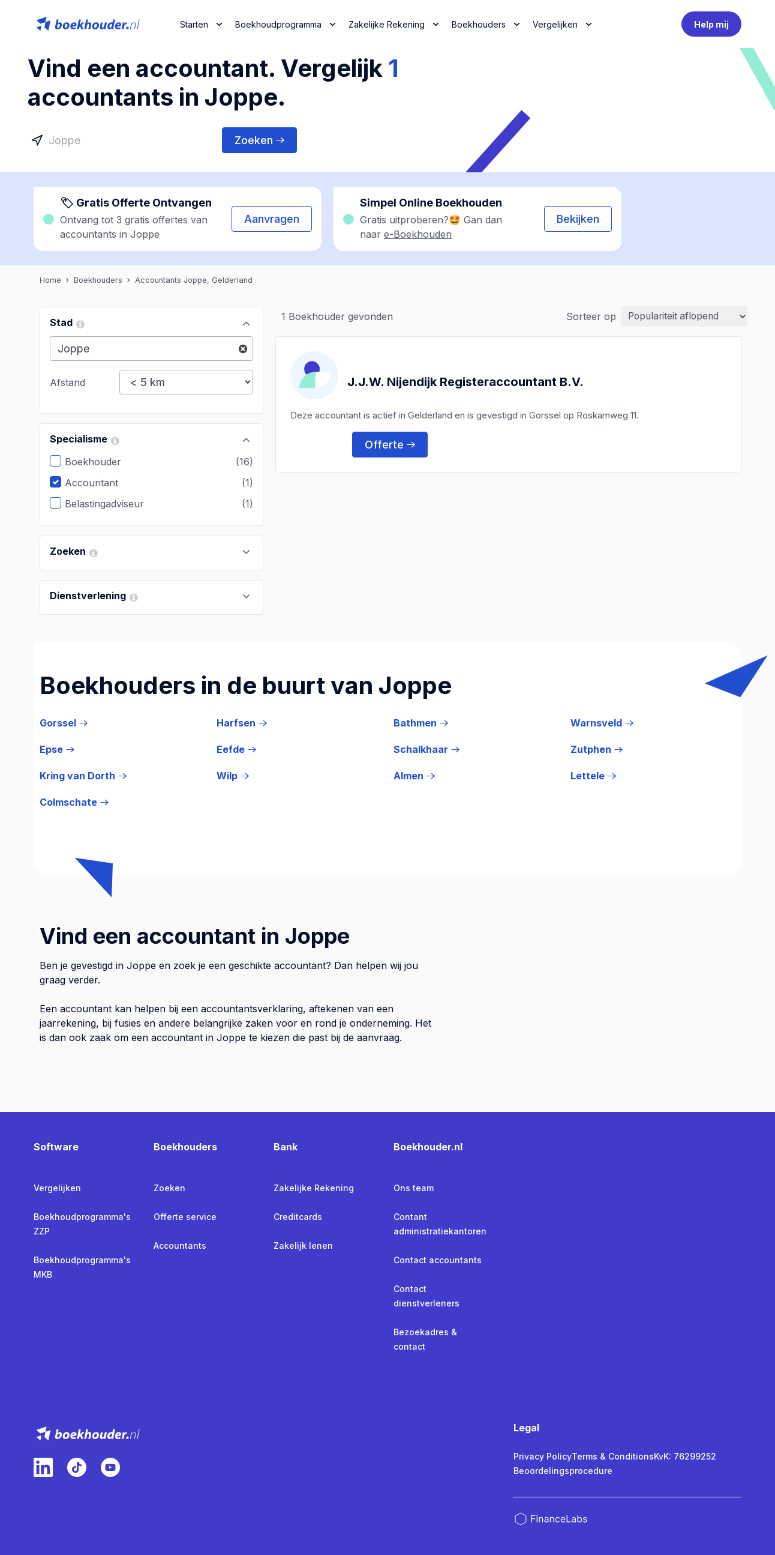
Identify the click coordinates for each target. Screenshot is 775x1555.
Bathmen (420, 723)
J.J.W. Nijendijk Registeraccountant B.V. (465, 381)
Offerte (390, 444)
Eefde (236, 749)
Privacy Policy (542, 1456)
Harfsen (242, 723)
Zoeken (259, 140)
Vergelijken (57, 1188)
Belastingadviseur (113, 504)
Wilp (233, 776)
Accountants (180, 1245)
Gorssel (64, 723)
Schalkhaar (426, 749)
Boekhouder (102, 461)
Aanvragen (271, 219)
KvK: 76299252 (685, 1456)
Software (56, 1147)
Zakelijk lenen (303, 1245)
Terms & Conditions (613, 1456)
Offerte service (185, 1217)
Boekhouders (479, 24)
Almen (414, 776)
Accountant (100, 483)
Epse (57, 749)
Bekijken (578, 219)
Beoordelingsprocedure (562, 1471)
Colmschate (74, 802)
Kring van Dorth (83, 776)
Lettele (593, 776)
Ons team (413, 1188)
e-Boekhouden (418, 234)
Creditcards (298, 1217)
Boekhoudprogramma (278, 24)
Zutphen (596, 749)
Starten (194, 24)
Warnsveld (601, 723)
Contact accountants (437, 1260)
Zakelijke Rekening (387, 24)
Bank (286, 1147)
